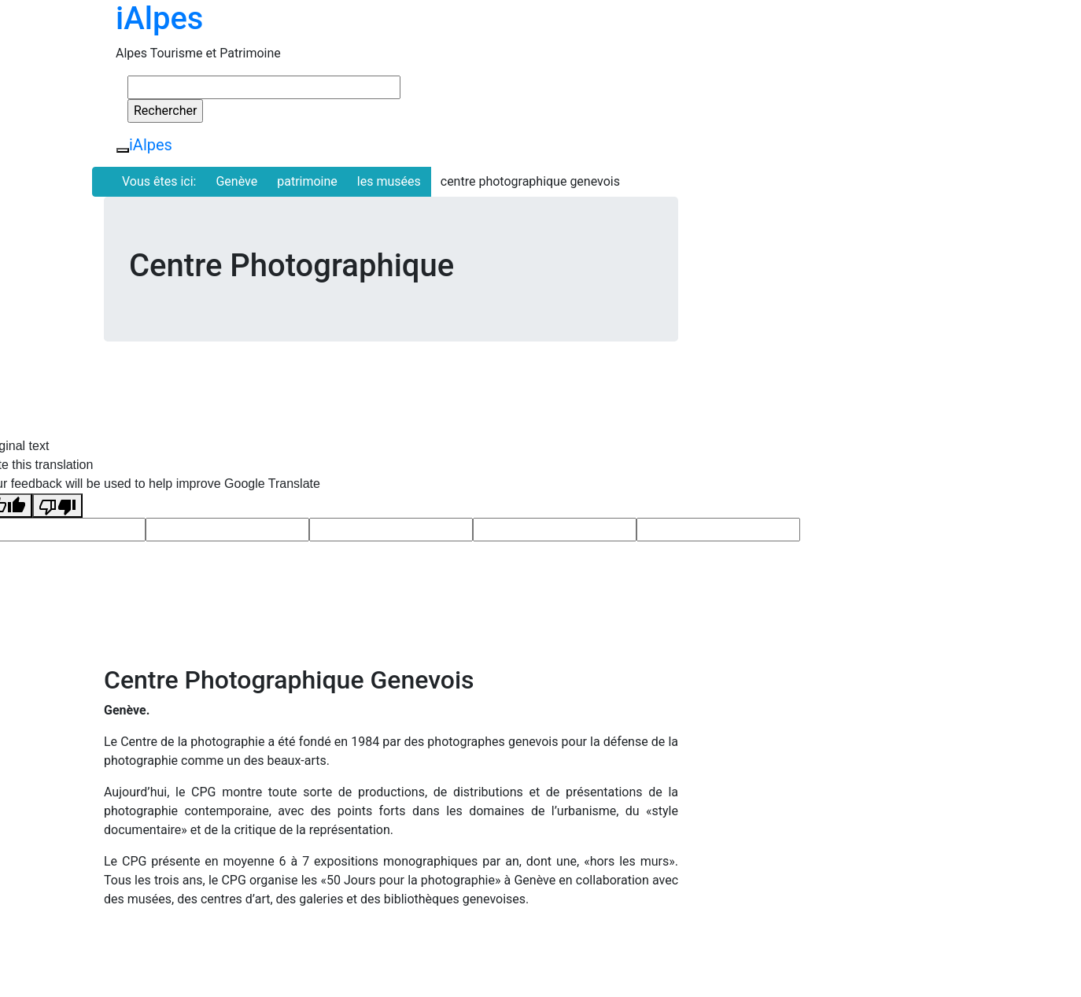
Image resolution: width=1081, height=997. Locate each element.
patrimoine (307, 181)
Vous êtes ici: (159, 181)
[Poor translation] (57, 505)
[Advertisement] (839, 307)
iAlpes (159, 18)
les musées (389, 181)
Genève (236, 181)
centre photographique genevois (530, 181)
